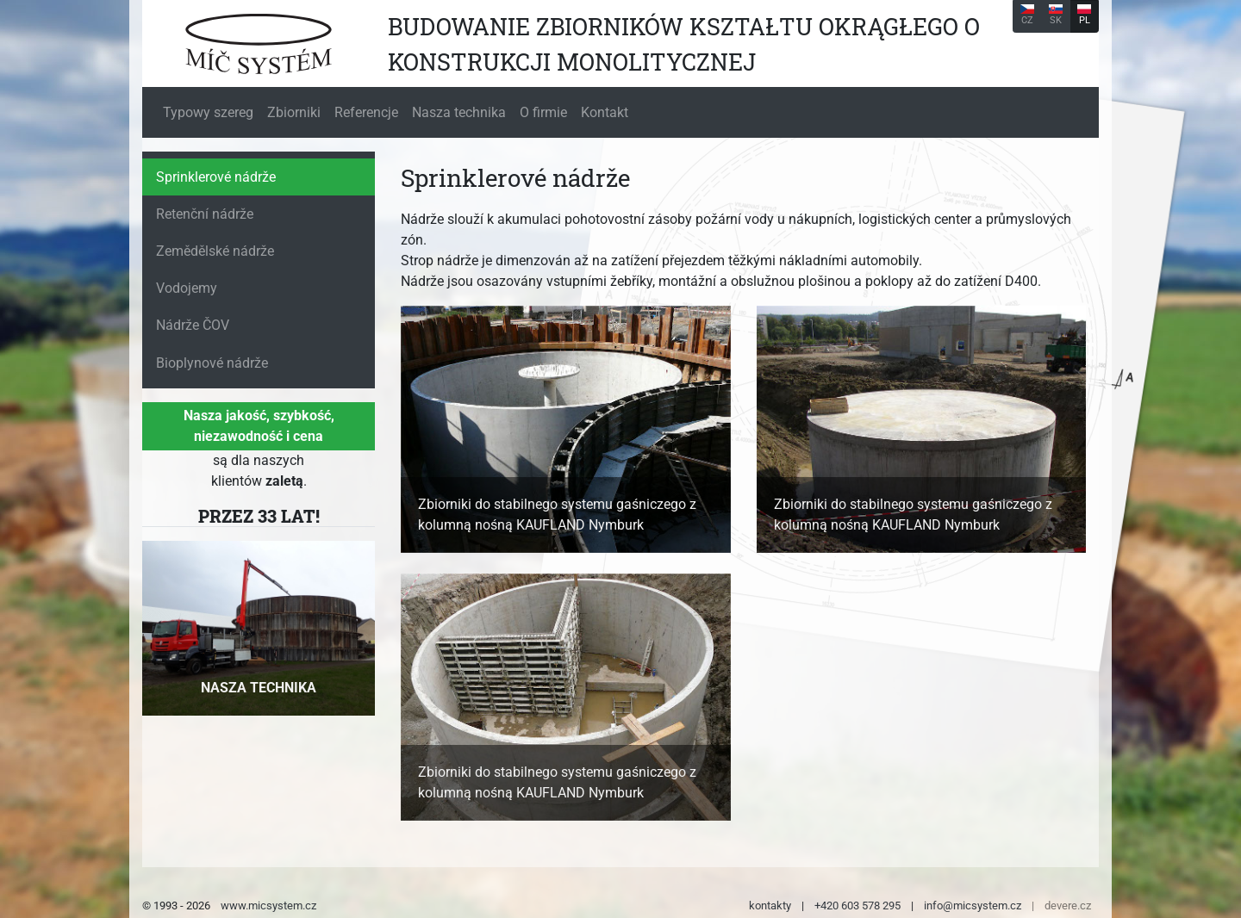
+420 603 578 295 (857, 905)
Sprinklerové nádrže (216, 177)
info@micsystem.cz (972, 905)
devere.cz (1068, 905)
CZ (1027, 15)
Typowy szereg (208, 112)
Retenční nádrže (204, 214)
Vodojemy (186, 288)
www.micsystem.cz (268, 905)
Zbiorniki (294, 112)
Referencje (366, 112)
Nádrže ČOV (192, 325)
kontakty (770, 905)
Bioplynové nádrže (212, 363)
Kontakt (604, 112)
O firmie (543, 112)
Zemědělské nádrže (215, 251)
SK (1056, 15)
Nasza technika (459, 112)
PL (1084, 15)
